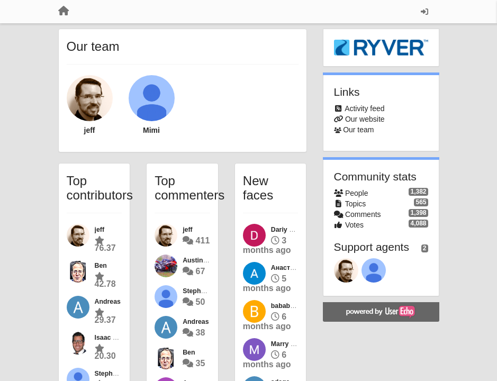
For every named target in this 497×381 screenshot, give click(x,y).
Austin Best (201, 260)
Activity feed (364, 108)
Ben (101, 265)
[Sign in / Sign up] (424, 12)
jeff (89, 130)
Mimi (151, 130)
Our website (365, 119)
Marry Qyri (287, 344)
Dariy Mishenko (295, 229)
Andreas (108, 301)
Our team (358, 129)
